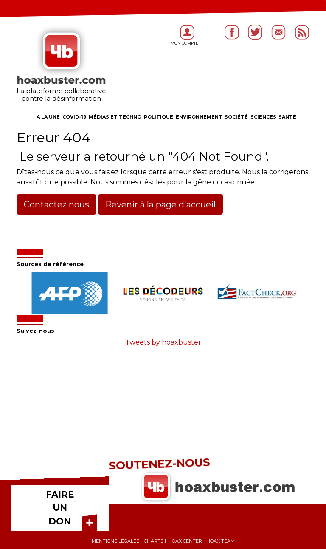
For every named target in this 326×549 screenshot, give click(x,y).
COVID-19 (74, 117)
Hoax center (185, 541)
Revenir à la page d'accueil (160, 204)
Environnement (199, 117)
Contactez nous (56, 204)
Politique (158, 117)
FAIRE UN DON (60, 507)
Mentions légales (115, 541)
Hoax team (220, 541)
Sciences (263, 117)
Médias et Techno (115, 117)
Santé (287, 117)
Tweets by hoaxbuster (163, 342)
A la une (48, 117)
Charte (153, 541)
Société (236, 117)
